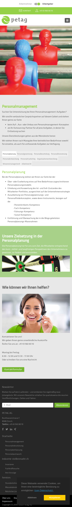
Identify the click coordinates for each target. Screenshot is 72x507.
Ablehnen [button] (32, 497)
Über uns (6, 498)
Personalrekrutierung (14, 445)
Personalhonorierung (59, 154)
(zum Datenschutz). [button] (44, 490)
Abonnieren (62, 405)
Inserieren (9, 464)
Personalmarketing (28, 159)
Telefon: (5, 424)
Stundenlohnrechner (14, 483)
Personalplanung (9, 154)
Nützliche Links (12, 491)
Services (6, 477)
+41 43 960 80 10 (46, 11)
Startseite (7, 436)
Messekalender (11, 487)
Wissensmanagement (11, 164)
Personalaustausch (13, 454)
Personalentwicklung (11, 159)
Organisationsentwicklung (47, 159)
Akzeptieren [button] (54, 497)
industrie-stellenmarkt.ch (15, 458)
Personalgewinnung (24, 154)
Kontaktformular (13, 369)
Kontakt (27, 11)
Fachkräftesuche (12, 468)
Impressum (7, 501)
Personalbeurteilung (42, 154)
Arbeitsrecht (26, 164)
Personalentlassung (13, 450)
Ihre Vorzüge (10, 472)
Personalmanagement (14, 441)
